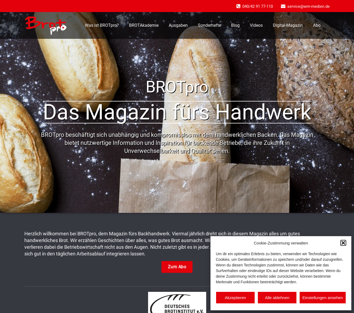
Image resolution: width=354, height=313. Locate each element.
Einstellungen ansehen (322, 297)
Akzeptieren (235, 297)
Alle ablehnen (277, 297)
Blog (235, 25)
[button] (343, 243)
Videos (256, 25)
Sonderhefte (209, 25)
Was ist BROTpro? (102, 25)
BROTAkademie (144, 25)
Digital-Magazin (288, 25)
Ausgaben (178, 25)
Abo (317, 25)
